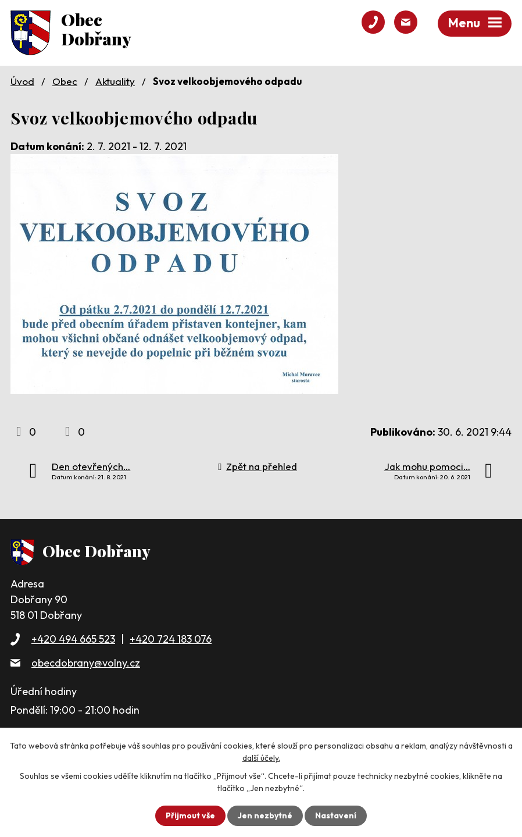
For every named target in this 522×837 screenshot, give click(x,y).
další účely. (261, 758)
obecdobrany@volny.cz (85, 662)
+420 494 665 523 (73, 639)
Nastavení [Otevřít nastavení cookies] (335, 815)
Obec (64, 81)
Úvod (22, 81)
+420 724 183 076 (171, 639)
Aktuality (115, 81)
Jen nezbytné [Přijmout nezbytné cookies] (265, 815)
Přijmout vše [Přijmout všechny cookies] (190, 815)
